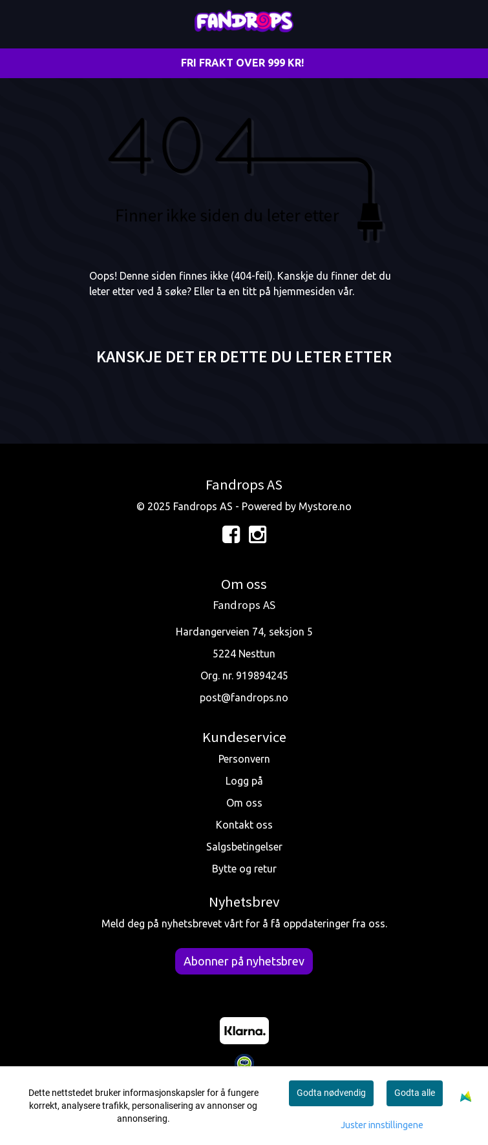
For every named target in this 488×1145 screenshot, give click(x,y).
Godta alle (414, 1093)
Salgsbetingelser (244, 846)
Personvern (244, 759)
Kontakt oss (244, 824)
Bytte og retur (244, 868)
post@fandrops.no (244, 697)
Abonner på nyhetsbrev (244, 960)
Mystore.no (325, 506)
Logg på (244, 781)
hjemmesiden (304, 291)
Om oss (244, 803)
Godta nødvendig (331, 1093)
